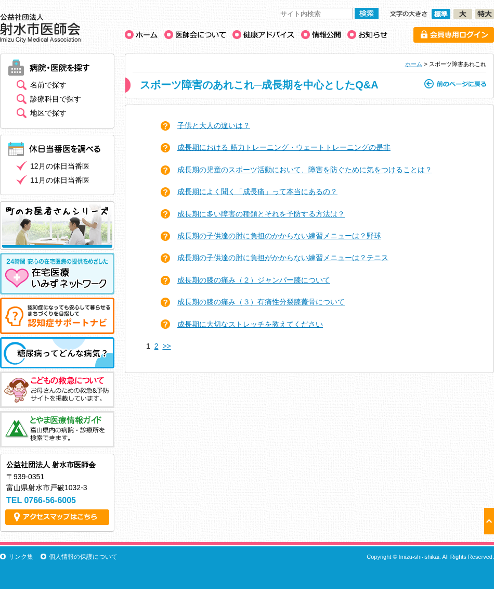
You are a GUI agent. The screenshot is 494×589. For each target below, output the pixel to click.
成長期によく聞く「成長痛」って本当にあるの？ (257, 191)
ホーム (413, 64)
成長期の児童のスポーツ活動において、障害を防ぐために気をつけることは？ (304, 169)
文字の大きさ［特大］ (484, 14)
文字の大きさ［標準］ (441, 14)
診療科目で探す (55, 99)
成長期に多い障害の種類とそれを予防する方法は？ (261, 214)
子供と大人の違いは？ (213, 125)
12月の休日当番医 (59, 166)
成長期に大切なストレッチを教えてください (250, 324)
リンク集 (20, 556)
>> (166, 346)
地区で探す (48, 113)
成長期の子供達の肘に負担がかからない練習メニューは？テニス (282, 257)
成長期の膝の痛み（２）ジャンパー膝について (253, 280)
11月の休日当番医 (59, 180)
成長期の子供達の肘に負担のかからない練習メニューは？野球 (279, 236)
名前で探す (48, 85)
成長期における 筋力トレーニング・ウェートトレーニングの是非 (284, 147)
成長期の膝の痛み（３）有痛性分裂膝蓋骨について (261, 302)
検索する (367, 13)
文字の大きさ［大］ (462, 14)
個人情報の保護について (83, 556)
